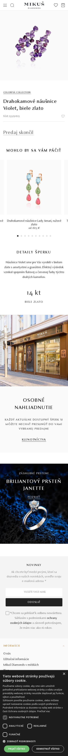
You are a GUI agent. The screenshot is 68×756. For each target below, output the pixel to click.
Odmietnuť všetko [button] (47, 748)
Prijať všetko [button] (16, 748)
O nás (7, 653)
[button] (34, 741)
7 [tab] (39, 236)
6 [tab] (36, 236)
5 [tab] (32, 236)
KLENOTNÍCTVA (34, 440)
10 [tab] (50, 236)
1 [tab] (17, 236)
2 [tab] (21, 236)
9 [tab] (47, 236)
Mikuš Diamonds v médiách (21, 665)
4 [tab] (28, 236)
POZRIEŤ (34, 497)
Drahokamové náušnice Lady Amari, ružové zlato (34, 223)
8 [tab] (43, 236)
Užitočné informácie (16, 659)
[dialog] (34, 713)
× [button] (64, 674)
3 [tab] (25, 236)
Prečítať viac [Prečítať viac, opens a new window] (43, 711)
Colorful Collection (17, 92)
